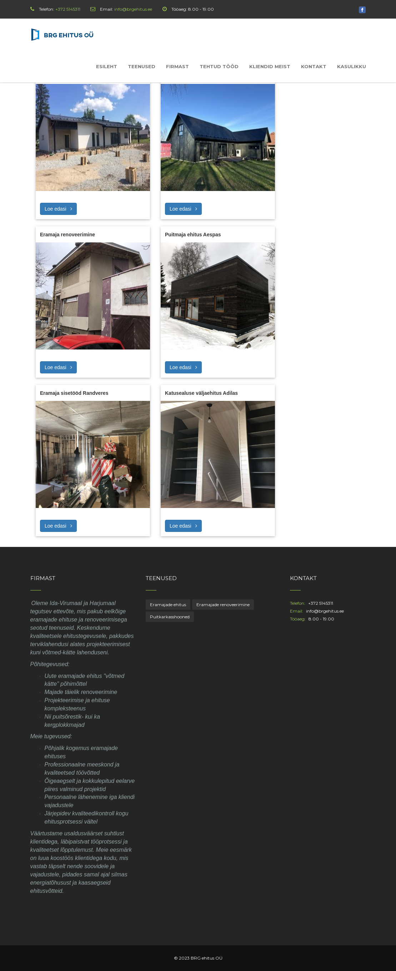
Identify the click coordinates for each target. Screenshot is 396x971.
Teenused (141, 66)
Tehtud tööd (219, 66)
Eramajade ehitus (168, 604)
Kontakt (313, 66)
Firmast (177, 66)
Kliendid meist (269, 66)
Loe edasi (58, 209)
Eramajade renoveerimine (223, 604)
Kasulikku (351, 66)
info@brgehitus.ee (133, 9)
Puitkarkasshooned (170, 616)
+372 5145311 (67, 9)
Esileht (106, 66)
